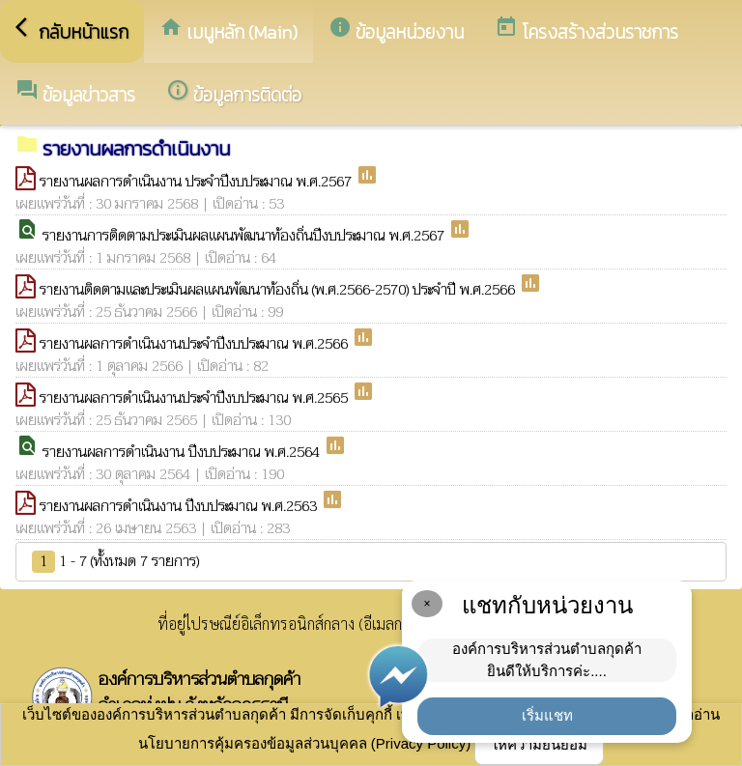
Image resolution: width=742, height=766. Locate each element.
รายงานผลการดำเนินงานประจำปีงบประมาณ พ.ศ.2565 (196, 398)
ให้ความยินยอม (539, 744)
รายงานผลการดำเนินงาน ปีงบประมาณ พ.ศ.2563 (180, 506)
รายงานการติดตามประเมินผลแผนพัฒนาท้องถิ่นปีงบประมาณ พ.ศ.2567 (245, 235)
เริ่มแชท (547, 715)
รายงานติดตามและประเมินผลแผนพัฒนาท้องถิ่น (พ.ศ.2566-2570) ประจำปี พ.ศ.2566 (279, 289)
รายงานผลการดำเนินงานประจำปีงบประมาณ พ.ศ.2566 (196, 343)
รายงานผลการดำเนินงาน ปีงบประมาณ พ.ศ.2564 (183, 452)
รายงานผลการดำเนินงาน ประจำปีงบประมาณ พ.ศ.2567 (198, 181)
